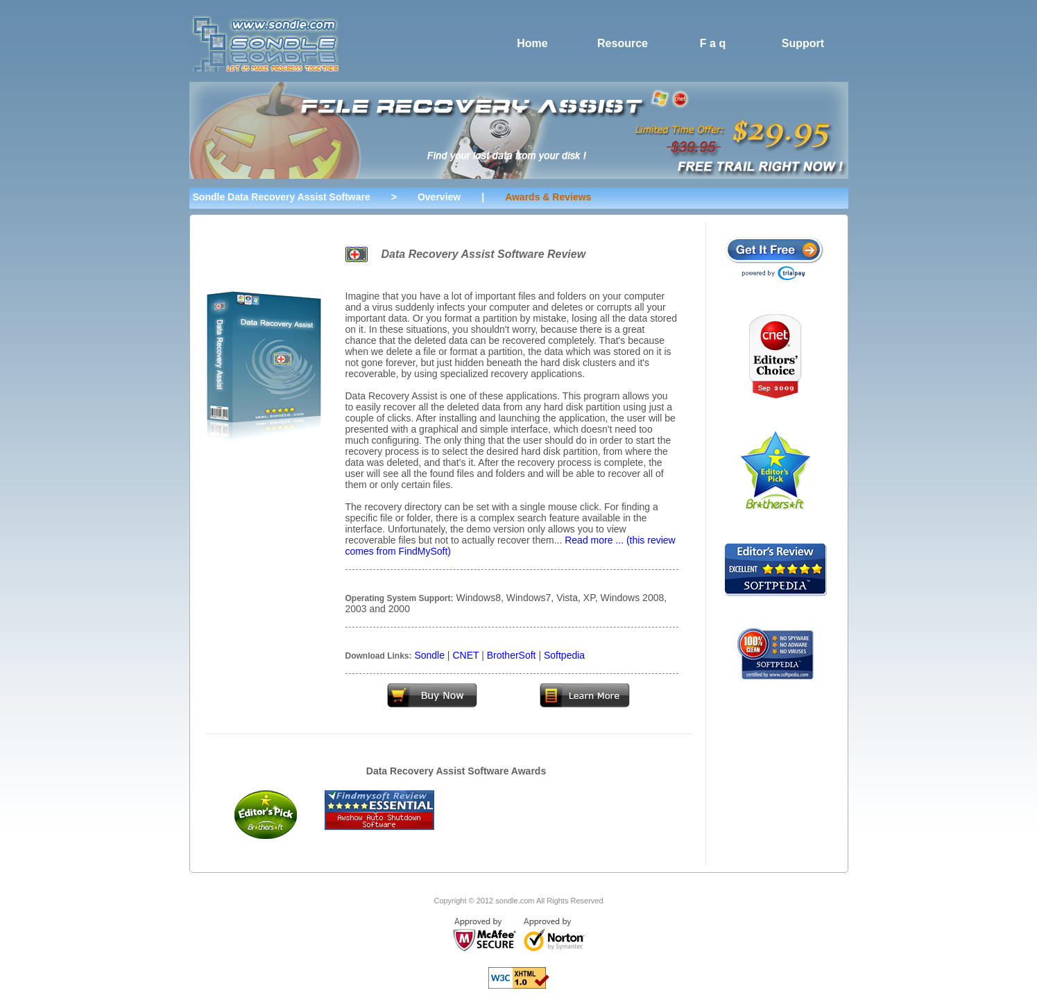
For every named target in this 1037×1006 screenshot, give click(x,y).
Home (532, 43)
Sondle (429, 655)
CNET (465, 655)
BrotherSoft (511, 655)
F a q (713, 43)
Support (803, 43)
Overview (439, 196)
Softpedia (564, 655)
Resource (622, 43)
